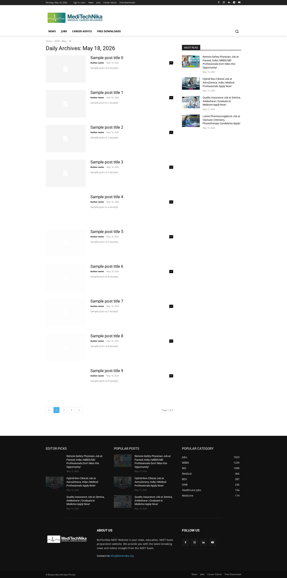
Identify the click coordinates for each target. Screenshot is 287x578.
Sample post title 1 (106, 92)
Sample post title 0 (106, 57)
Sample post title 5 (106, 231)
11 (171, 62)
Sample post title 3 (106, 162)
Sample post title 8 (106, 336)
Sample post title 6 (106, 266)
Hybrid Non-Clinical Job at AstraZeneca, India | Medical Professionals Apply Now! (218, 82)
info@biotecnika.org (122, 555)
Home (49, 41)
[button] (236, 31)
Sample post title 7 (106, 301)
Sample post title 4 (106, 197)
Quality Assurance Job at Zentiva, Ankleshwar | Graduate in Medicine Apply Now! (222, 101)
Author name (97, 62)
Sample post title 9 (106, 370)
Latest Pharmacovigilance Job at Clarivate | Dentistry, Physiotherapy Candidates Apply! (221, 120)
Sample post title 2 (106, 127)
